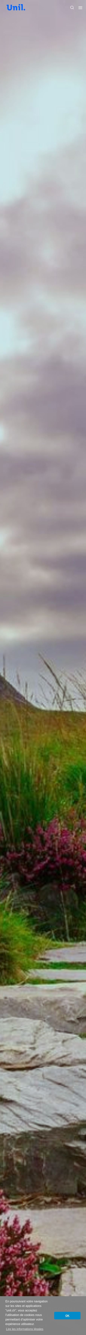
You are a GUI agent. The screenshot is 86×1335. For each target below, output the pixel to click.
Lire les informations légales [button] (24, 1329)
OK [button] (67, 1315)
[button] (72, 7)
